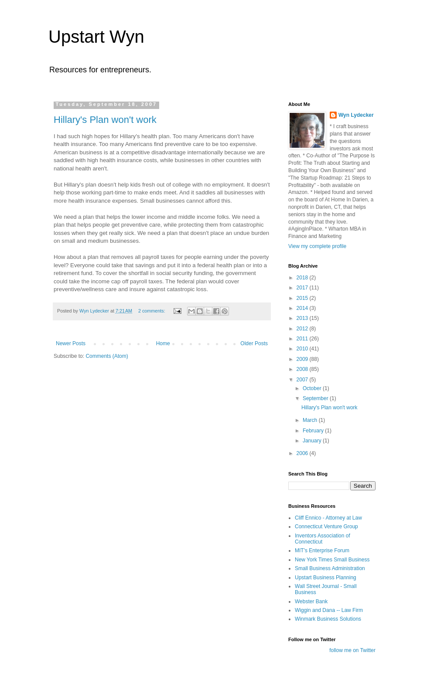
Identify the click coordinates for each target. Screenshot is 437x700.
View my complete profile (317, 246)
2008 (303, 369)
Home (163, 343)
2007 (303, 380)
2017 (303, 288)
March (311, 420)
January (313, 441)
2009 (303, 359)
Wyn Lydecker (356, 115)
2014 (303, 308)
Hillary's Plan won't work (105, 119)
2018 (303, 278)
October (313, 388)
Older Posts (254, 343)
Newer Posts (70, 343)
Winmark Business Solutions (328, 619)
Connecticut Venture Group (326, 526)
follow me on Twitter (352, 650)
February (314, 431)
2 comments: (152, 310)
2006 (303, 453)
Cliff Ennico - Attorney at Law (328, 518)
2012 (303, 329)
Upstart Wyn (96, 36)
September (316, 398)
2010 (303, 349)
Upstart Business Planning (325, 577)
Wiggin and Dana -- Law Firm (329, 610)
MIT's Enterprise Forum (322, 550)
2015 (303, 298)
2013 (303, 318)
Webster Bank (311, 601)
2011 (303, 339)
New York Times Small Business (332, 560)
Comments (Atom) (106, 356)
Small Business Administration (330, 568)
